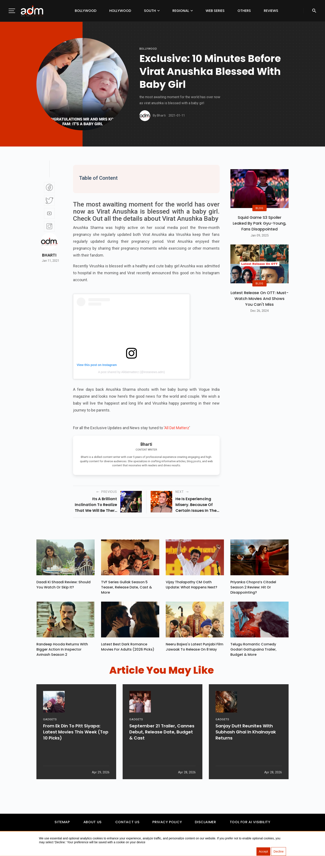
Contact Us (127, 824)
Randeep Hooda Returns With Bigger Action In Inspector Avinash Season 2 (62, 651)
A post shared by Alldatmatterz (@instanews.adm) (131, 372)
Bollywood (85, 10)
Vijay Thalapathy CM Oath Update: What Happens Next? (191, 586)
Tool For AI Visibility (250, 824)
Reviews (271, 10)
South (150, 10)
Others (244, 10)
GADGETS (50, 736)
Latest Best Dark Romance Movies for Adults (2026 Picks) (127, 649)
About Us (92, 824)
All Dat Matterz (176, 428)
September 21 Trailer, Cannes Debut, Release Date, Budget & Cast (161, 749)
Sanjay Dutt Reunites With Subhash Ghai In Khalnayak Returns (246, 749)
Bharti (49, 255)
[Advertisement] (16, 89)
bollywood (148, 48)
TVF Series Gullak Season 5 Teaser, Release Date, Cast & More (126, 588)
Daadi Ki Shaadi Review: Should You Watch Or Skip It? (63, 586)
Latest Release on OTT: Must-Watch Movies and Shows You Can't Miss (260, 298)
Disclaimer (205, 824)
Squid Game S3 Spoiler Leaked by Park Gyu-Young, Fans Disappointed (259, 223)
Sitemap (62, 824)
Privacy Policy (167, 824)
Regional (180, 10)
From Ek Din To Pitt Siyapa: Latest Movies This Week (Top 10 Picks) (75, 749)
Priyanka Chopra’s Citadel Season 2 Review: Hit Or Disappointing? (253, 588)
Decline (278, 851)
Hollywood (120, 10)
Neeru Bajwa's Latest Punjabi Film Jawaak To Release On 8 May (194, 649)
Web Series (215, 10)
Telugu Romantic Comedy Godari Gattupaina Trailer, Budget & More (253, 651)
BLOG (259, 208)
